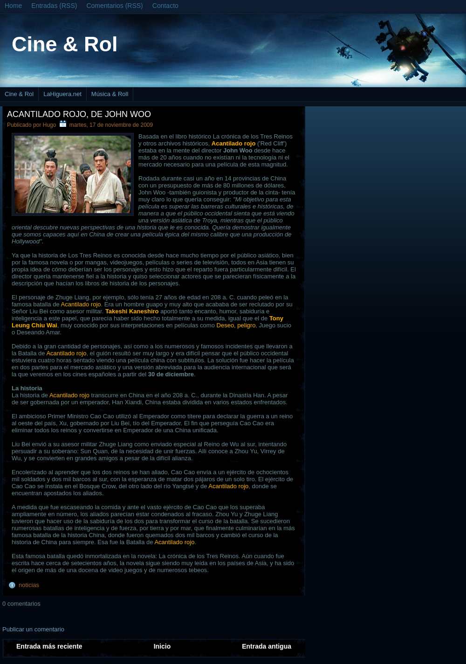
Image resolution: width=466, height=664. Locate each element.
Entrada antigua (266, 646)
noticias (29, 584)
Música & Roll (109, 93)
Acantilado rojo (81, 304)
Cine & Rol (65, 44)
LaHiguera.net (62, 93)
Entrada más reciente (49, 646)
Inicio (162, 646)
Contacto (165, 5)
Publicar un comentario (33, 629)
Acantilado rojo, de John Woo (79, 114)
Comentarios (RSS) (114, 5)
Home (13, 5)
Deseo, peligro (236, 325)
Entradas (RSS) (54, 5)
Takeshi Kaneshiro (132, 311)
